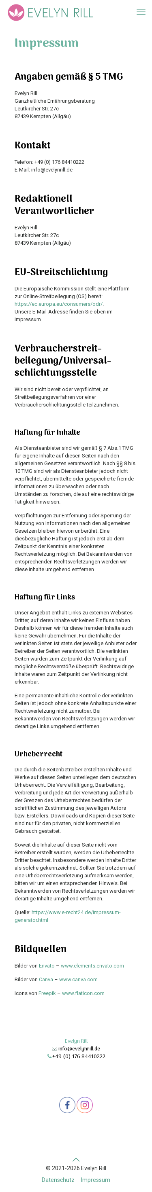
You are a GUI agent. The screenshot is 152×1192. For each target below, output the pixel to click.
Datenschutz (58, 1180)
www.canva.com (78, 979)
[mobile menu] (141, 12)
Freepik (47, 993)
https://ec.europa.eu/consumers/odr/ (59, 304)
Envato (47, 966)
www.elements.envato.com (92, 966)
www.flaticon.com (83, 993)
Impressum (95, 1180)
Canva (46, 979)
